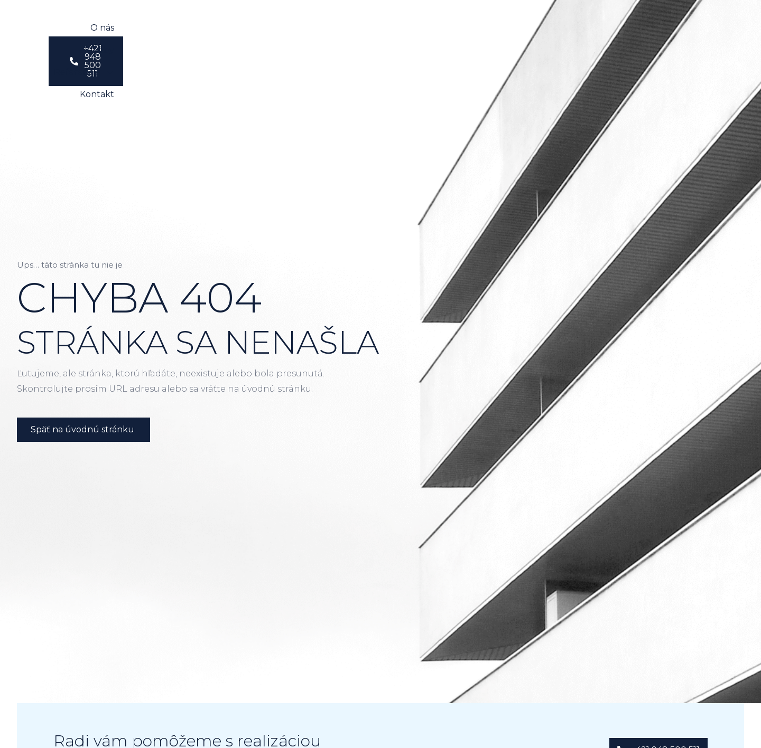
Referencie (385, 29)
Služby (318, 29)
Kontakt (453, 29)
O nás (271, 29)
